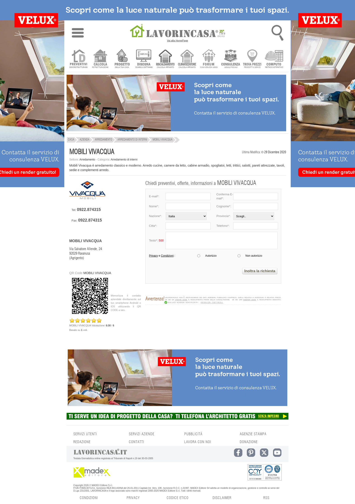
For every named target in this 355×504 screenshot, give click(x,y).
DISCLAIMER (222, 498)
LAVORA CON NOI (197, 442)
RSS (266, 498)
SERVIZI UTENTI (85, 434)
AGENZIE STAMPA (253, 434)
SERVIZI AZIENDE (141, 434)
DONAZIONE (249, 442)
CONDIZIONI (89, 498)
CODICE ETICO (178, 498)
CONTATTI (136, 442)
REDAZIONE (82, 442)
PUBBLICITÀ (193, 434)
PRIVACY (133, 498)
